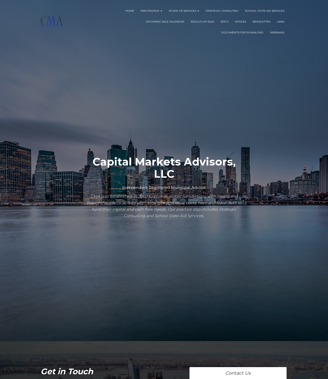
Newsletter (262, 21)
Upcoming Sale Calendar (165, 21)
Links (280, 21)
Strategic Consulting (222, 10)
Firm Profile (151, 10)
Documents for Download (242, 32)
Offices (240, 21)
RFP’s (224, 21)
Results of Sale (202, 21)
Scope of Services (184, 10)
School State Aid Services (264, 10)
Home (130, 10)
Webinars (277, 32)
